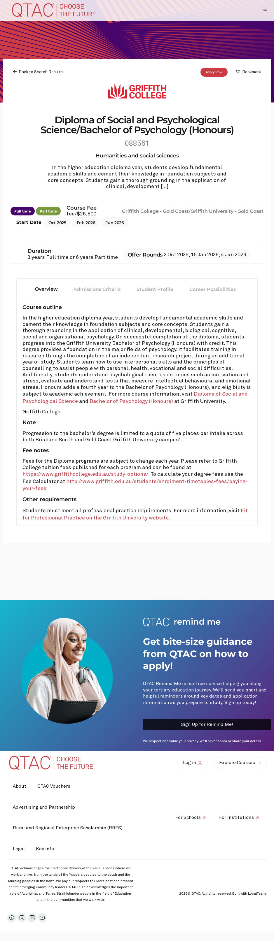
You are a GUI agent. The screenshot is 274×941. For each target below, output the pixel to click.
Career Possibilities (212, 289)
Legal (19, 849)
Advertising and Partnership (44, 807)
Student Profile (155, 289)
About (20, 786)
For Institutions (236, 817)
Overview (46, 289)
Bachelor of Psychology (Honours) (132, 401)
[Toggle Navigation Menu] (264, 9)
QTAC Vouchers (54, 786)
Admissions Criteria (97, 289)
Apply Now (214, 72)
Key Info (47, 849)
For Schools (187, 817)
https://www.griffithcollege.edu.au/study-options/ (85, 474)
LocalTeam (257, 894)
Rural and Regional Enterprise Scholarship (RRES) (68, 828)
